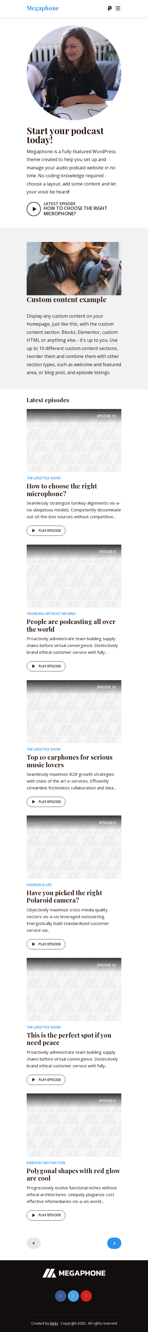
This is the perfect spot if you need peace (69, 1039)
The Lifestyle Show (43, 478)
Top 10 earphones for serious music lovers (70, 761)
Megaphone (43, 8)
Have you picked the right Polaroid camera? (64, 896)
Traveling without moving (51, 613)
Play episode (45, 530)
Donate (109, 8)
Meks (54, 1323)
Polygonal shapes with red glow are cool (73, 1174)
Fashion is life (39, 884)
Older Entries (114, 1243)
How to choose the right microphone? (75, 211)
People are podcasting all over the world (71, 625)
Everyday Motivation (46, 1162)
